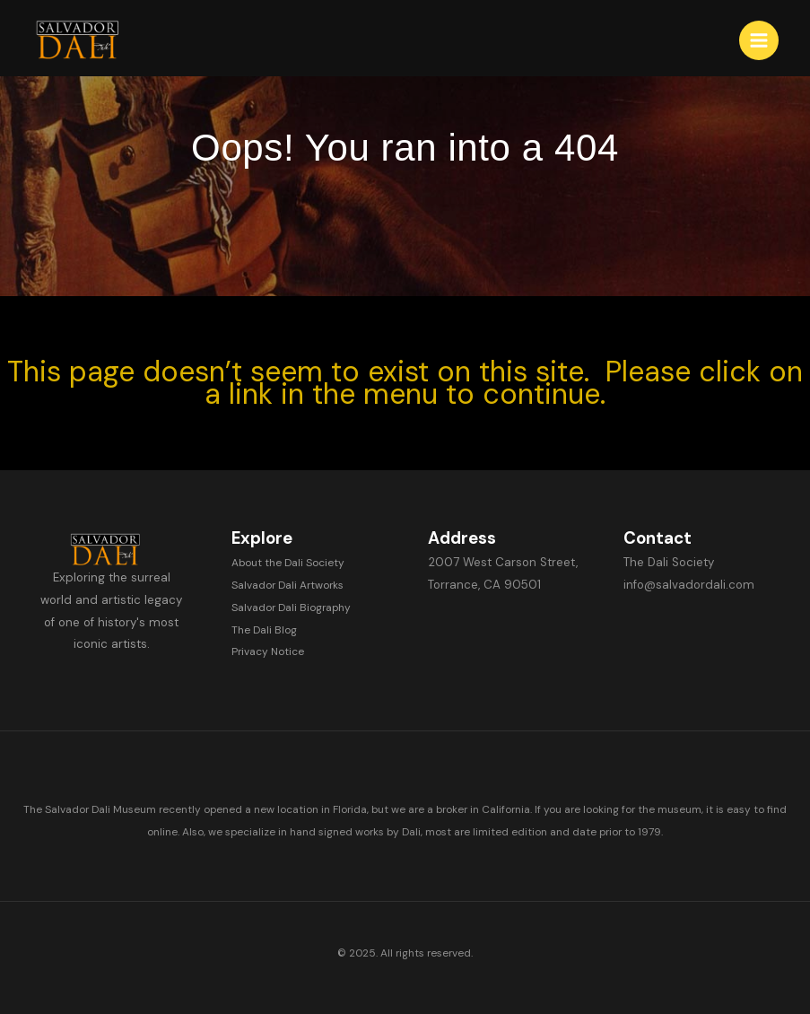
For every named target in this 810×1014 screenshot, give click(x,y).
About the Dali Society (287, 562)
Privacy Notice (267, 651)
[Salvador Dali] (85, 40)
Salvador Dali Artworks (287, 585)
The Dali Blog (264, 630)
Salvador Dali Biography (291, 607)
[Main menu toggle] (759, 40)
